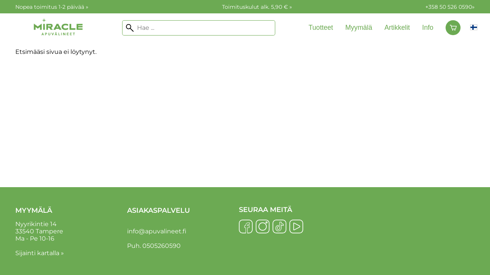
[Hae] (198, 28)
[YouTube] (296, 227)
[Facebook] (246, 227)
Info (427, 27)
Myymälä (358, 27)
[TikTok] (279, 227)
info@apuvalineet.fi (156, 231)
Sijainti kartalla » (39, 253)
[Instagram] (263, 227)
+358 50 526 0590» (450, 6)
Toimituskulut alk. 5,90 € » (257, 6)
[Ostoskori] (453, 28)
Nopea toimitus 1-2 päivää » (51, 6)
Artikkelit (397, 27)
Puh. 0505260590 (154, 245)
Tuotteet (321, 27)
